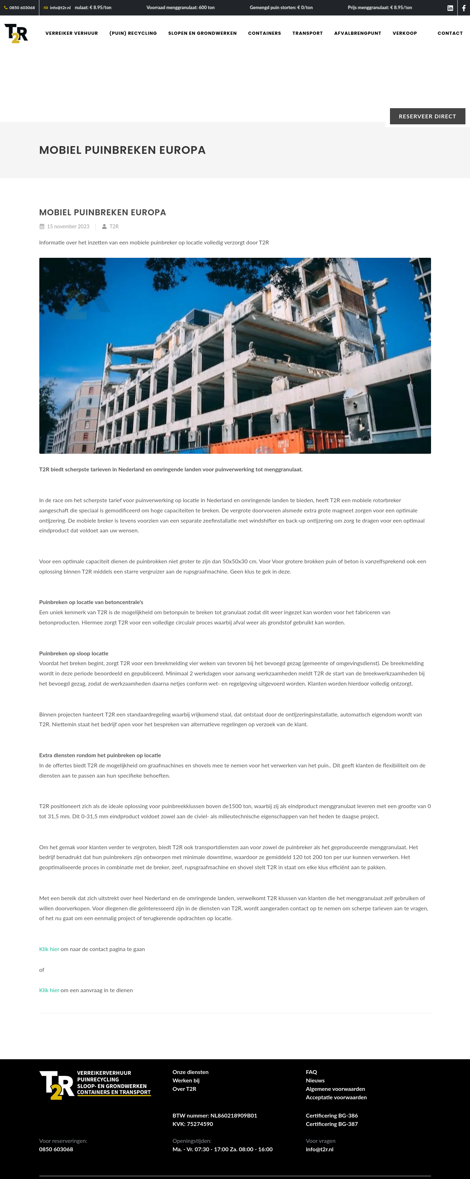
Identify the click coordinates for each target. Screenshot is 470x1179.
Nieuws (315, 1010)
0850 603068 (19, 7)
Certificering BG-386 (332, 1045)
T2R (110, 156)
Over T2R (185, 1018)
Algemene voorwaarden (335, 1018)
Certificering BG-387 (332, 1053)
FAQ (311, 1001)
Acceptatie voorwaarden (336, 1026)
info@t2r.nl (57, 7)
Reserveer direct (427, 116)
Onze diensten (191, 1001)
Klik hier (49, 878)
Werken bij (186, 1010)
